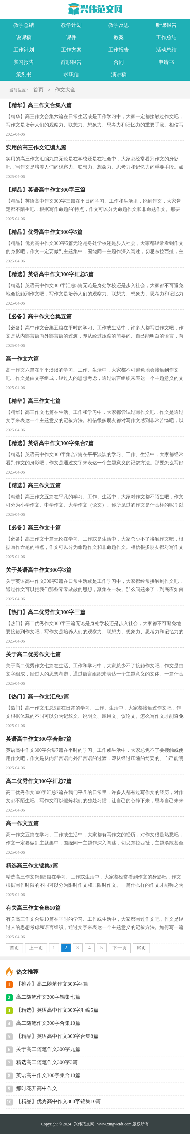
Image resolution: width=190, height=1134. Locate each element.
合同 (119, 62)
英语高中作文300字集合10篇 (48, 1075)
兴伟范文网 (84, 1124)
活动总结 (166, 50)
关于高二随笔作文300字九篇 (48, 1049)
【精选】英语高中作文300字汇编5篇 (57, 1010)
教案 (119, 37)
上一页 (36, 948)
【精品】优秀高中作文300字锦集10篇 (58, 1101)
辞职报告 (71, 62)
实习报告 (23, 62)
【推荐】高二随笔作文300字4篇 (52, 984)
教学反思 (118, 25)
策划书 (24, 74)
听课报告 (166, 25)
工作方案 (71, 50)
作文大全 (65, 89)
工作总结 (166, 37)
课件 (71, 37)
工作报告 (118, 50)
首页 (38, 89)
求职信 (71, 74)
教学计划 (71, 25)
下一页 (119, 948)
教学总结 (23, 25)
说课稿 (24, 37)
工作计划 (23, 50)
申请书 (166, 62)
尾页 (141, 948)
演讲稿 (119, 74)
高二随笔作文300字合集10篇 (48, 1023)
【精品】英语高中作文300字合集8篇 (57, 1036)
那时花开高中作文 (36, 1088)
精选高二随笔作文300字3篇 (47, 1062)
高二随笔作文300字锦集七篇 (48, 997)
